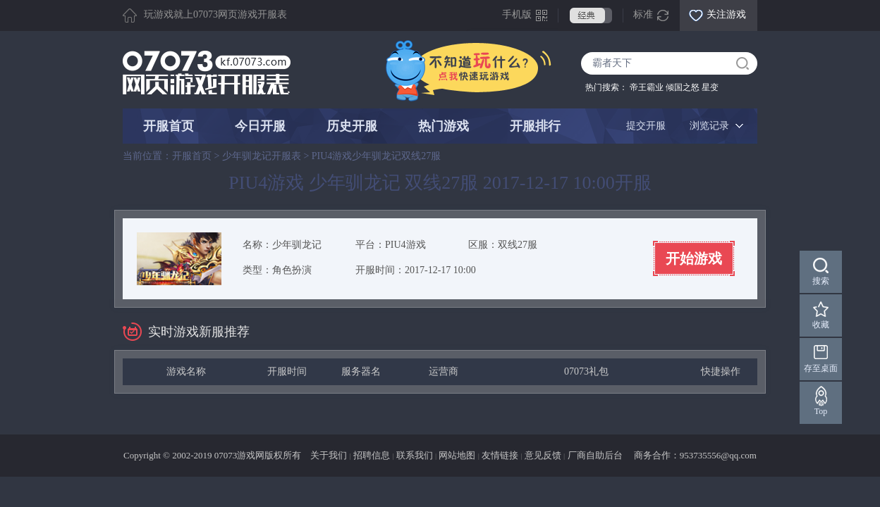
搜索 (820, 281)
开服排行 (535, 126)
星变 (710, 87)
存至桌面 (821, 368)
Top (821, 411)
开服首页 (168, 126)
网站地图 (457, 455)
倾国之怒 (682, 87)
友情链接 (500, 455)
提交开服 (646, 125)
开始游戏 (694, 258)
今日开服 (260, 126)
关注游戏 (726, 14)
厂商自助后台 (595, 455)
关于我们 (328, 455)
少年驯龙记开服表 (261, 156)
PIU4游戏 (405, 244)
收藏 (820, 325)
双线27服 (517, 244)
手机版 (517, 14)
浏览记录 (709, 125)
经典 (591, 15)
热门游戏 (443, 126)
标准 (643, 14)
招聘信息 (371, 455)
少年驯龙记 (297, 244)
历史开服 (351, 126)
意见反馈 (543, 455)
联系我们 (414, 455)
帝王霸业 (647, 87)
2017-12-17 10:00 (440, 270)
